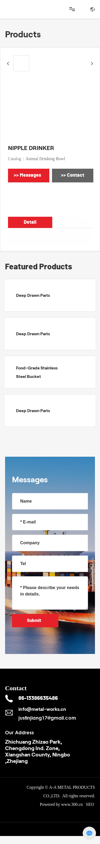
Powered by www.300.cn (61, 804)
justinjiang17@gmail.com (47, 718)
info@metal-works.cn (42, 709)
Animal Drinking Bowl (45, 158)
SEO (90, 804)
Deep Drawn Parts (33, 295)
